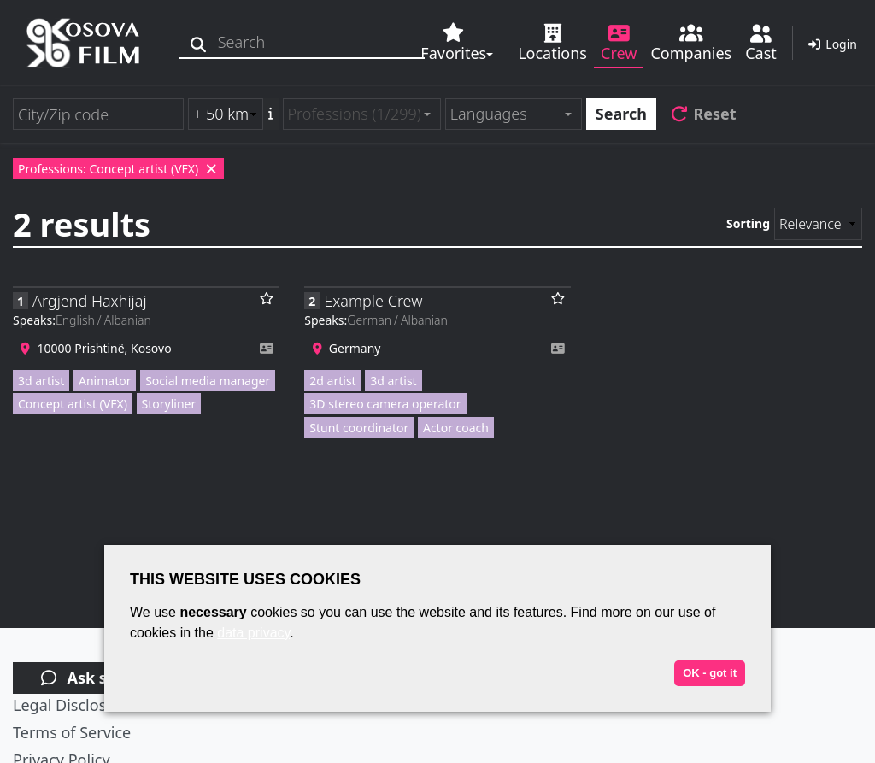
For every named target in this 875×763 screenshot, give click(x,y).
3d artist (41, 381)
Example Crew (373, 301)
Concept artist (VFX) (72, 404)
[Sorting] (818, 224)
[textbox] (506, 114)
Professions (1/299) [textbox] (354, 113)
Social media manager (207, 381)
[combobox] (362, 114)
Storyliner (169, 404)
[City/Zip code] (98, 114)
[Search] (198, 42)
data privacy (253, 632)
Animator (105, 381)
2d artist (332, 381)
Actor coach (456, 428)
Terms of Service (72, 732)
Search (621, 113)
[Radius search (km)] (225, 114)
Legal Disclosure (72, 705)
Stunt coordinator (358, 428)
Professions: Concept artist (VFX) (118, 169)
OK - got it (710, 672)
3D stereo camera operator (385, 404)
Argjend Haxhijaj (89, 301)
